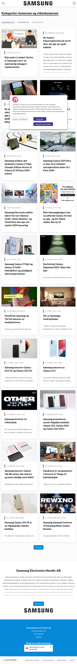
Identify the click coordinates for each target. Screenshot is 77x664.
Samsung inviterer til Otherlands (16, 421)
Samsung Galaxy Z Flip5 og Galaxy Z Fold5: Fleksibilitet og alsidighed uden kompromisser (19, 269)
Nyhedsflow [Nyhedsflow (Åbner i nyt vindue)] (61, 660)
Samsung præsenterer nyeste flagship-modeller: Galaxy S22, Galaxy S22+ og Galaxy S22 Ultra (56, 424)
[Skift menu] (3, 3)
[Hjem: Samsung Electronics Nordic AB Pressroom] (38, 3)
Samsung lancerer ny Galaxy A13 (54, 369)
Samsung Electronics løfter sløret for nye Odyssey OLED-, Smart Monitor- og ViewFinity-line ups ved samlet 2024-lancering (19, 219)
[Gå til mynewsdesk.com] (10, 660)
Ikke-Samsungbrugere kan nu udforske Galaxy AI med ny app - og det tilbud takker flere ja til (57, 217)
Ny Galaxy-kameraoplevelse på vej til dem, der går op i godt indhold (57, 42)
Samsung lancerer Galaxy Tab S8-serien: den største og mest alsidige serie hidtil (19, 474)
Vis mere (38, 547)
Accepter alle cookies (43, 124)
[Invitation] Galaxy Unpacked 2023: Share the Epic (56, 267)
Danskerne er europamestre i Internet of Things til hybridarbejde (57, 474)
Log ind (72, 660)
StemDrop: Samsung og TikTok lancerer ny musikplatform (17, 319)
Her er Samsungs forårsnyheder (52, 317)
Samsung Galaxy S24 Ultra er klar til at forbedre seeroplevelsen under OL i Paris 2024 (57, 165)
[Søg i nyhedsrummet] (74, 3)
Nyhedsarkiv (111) (8, 22)
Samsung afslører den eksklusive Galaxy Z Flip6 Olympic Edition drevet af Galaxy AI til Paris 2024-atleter (18, 167)
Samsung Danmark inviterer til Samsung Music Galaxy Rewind (57, 525)
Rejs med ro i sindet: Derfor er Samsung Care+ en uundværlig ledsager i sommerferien (19, 62)
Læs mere (38, 604)
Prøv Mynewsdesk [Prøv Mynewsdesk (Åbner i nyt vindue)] (32, 660)
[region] (38, 112)
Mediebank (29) (23, 22)
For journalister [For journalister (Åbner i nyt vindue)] (48, 660)
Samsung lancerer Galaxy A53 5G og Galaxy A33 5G (18, 369)
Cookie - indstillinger (20, 119)
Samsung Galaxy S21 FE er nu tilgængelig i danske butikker (18, 525)
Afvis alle (40, 119)
